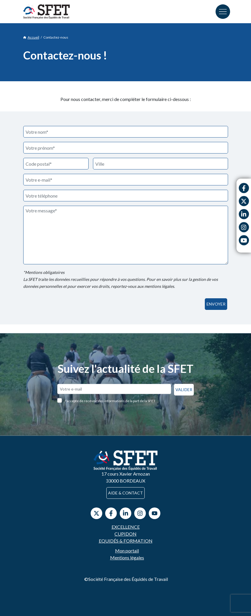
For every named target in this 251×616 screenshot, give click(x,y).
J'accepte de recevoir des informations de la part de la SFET (109, 401)
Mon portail (127, 550)
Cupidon (125, 533)
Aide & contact (125, 492)
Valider (183, 389)
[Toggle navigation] (223, 11)
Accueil (31, 37)
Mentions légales (127, 557)
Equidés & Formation (126, 540)
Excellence (126, 527)
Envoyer (216, 303)
